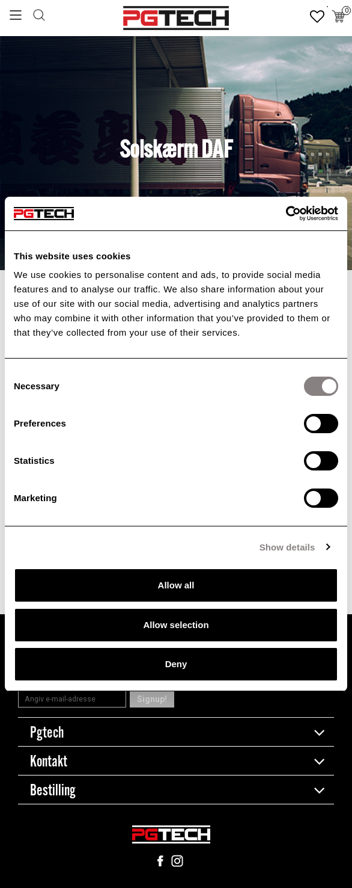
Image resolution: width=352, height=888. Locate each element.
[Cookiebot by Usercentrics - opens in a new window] (285, 213)
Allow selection (175, 625)
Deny (176, 664)
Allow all (176, 585)
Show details (287, 547)
